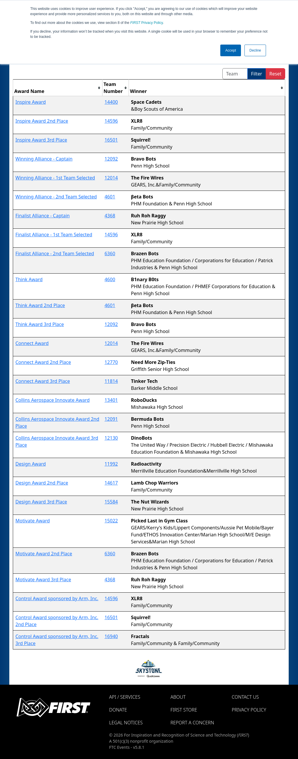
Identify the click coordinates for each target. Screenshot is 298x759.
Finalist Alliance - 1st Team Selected (53, 234)
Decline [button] (255, 50)
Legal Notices (126, 722)
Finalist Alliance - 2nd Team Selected (54, 253)
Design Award (30, 464)
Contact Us (245, 697)
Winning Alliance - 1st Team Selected (55, 178)
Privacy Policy (146, 23)
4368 (109, 215)
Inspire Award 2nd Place (41, 121)
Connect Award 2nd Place (43, 362)
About (178, 697)
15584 (111, 502)
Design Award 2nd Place (41, 483)
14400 (111, 102)
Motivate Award (32, 520)
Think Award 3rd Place (39, 324)
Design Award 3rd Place (41, 502)
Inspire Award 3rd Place (41, 140)
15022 (111, 520)
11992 (111, 464)
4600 (109, 279)
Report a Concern (192, 722)
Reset (275, 74)
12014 (111, 178)
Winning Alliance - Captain (43, 159)
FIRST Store (184, 710)
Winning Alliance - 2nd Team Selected (56, 196)
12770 (111, 362)
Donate (118, 710)
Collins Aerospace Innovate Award (52, 400)
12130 (111, 438)
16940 (111, 636)
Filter (256, 74)
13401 (111, 400)
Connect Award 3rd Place (42, 381)
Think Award (28, 279)
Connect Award (32, 343)
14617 (111, 483)
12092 (111, 159)
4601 (109, 196)
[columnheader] (57, 88)
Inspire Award (30, 102)
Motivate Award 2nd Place (43, 553)
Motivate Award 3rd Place (43, 579)
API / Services (124, 697)
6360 (109, 253)
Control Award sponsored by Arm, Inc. (56, 598)
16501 (111, 140)
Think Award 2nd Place (40, 305)
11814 (111, 381)
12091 (111, 419)
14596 (111, 121)
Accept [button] (230, 50)
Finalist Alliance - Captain (42, 215)
